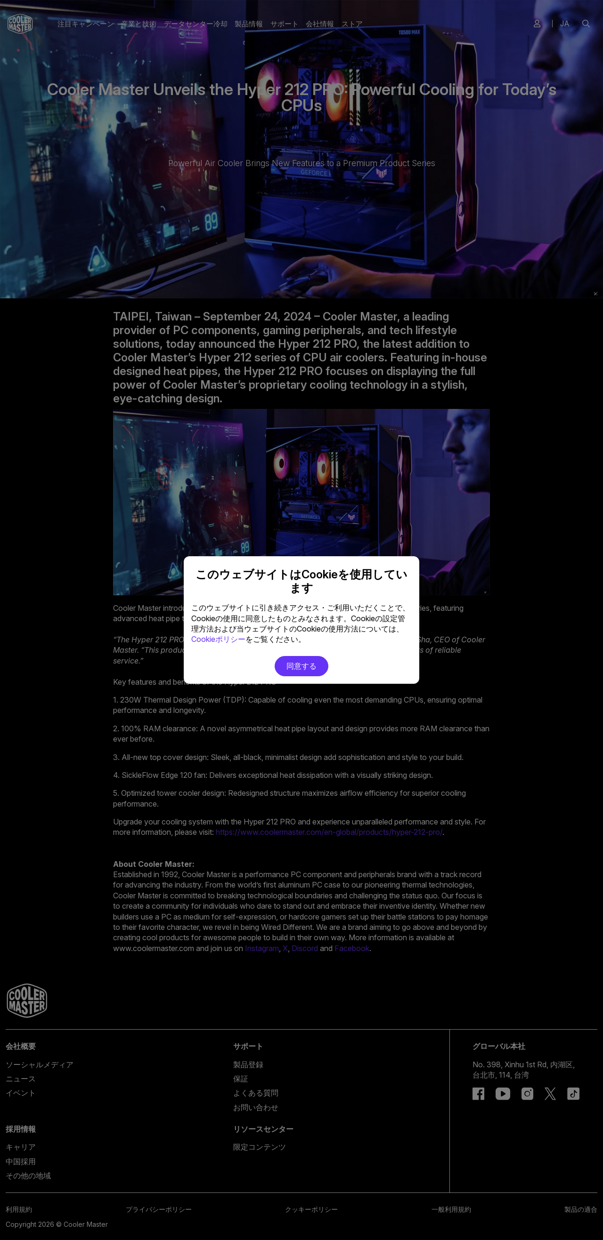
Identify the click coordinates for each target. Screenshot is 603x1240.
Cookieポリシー (218, 639)
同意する (301, 666)
